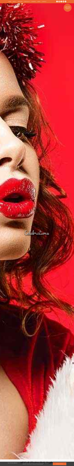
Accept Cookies (59, 463)
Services (20, 1)
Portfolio (27, 1)
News (38, 1)
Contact (44, 1)
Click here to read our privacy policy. (35, 464)
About (14, 1)
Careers (33, 1)
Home (9, 1)
